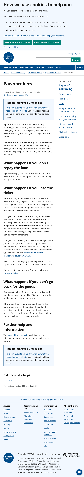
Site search (28, 422)
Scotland (22, 95)
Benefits (7, 67)
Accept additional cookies (17, 42)
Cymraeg (69, 53)
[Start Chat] (79, 472)
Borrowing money (35, 72)
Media (46, 428)
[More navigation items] (79, 67)
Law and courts (10, 432)
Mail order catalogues (69, 132)
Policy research (50, 438)
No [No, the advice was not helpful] (10, 380)
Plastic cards (65, 98)
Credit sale (64, 137)
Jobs (45, 446)
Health (6, 439)
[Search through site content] (53, 59)
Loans (61, 103)
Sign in (77, 53)
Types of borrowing (53, 72)
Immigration (9, 435)
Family (58, 67)
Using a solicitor (11, 273)
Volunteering (49, 442)
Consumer (39, 67)
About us (47, 409)
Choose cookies (11, 47)
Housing (49, 67)
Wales (28, 95)
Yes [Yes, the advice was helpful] (5, 380)
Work (14, 67)
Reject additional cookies (46, 42)
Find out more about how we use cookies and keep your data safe (34, 35)
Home (6, 72)
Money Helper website (17, 335)
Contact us (48, 413)
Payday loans (65, 94)
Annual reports (50, 421)
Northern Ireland (11, 95)
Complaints (48, 424)
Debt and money (26, 67)
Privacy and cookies (72, 422)
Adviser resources (31, 412)
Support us (48, 417)
